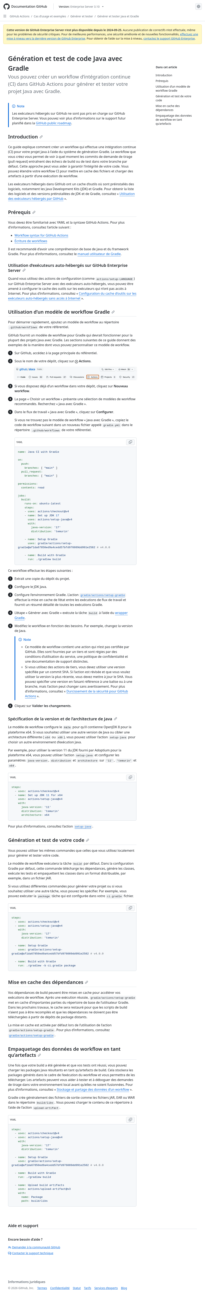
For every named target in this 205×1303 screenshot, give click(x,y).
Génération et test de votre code (48, 840)
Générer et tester (81, 16)
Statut (77, 1288)
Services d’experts (106, 1288)
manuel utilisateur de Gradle (99, 254)
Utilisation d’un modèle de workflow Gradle (61, 311)
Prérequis (21, 212)
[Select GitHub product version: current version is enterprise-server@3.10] (81, 6)
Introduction (25, 136)
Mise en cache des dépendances (48, 982)
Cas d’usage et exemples (50, 16)
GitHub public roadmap (53, 123)
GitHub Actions (19, 16)
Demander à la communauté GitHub (34, 1247)
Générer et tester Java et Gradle (118, 16)
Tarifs (87, 1288)
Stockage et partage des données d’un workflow (93, 1089)
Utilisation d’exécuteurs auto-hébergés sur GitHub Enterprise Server (68, 268)
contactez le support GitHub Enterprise (169, 38)
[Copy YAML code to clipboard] (130, 442)
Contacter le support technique (30, 1253)
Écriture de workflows (31, 241)
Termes (42, 1288)
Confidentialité (60, 1288)
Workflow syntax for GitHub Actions (41, 235)
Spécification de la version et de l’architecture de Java (62, 719)
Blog (124, 1288)
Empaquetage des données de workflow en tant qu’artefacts (64, 1051)
